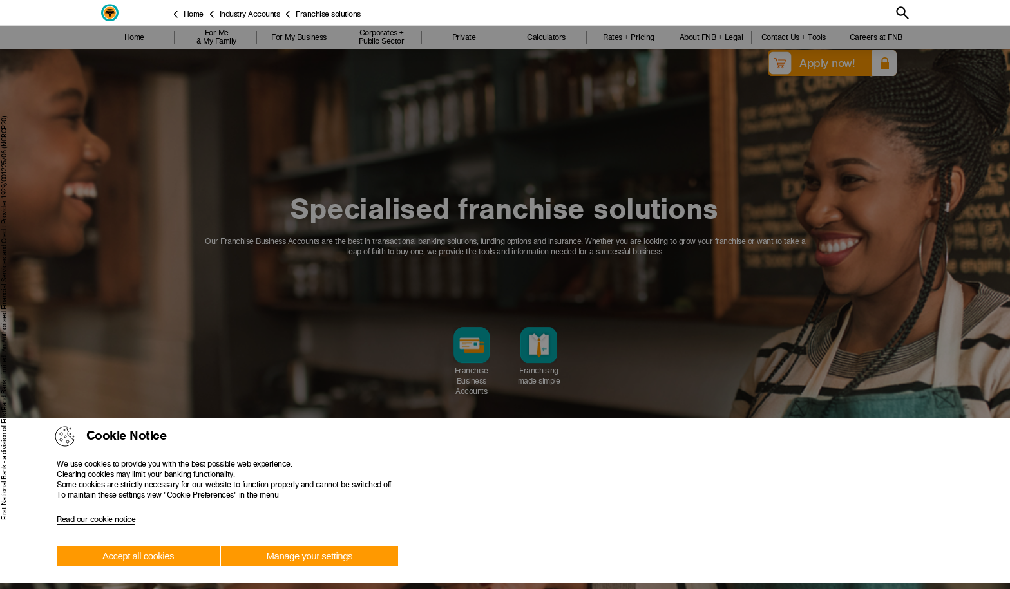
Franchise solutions (328, 14)
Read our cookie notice (96, 519)
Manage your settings (309, 555)
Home (194, 14)
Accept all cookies (138, 555)
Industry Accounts (250, 14)
